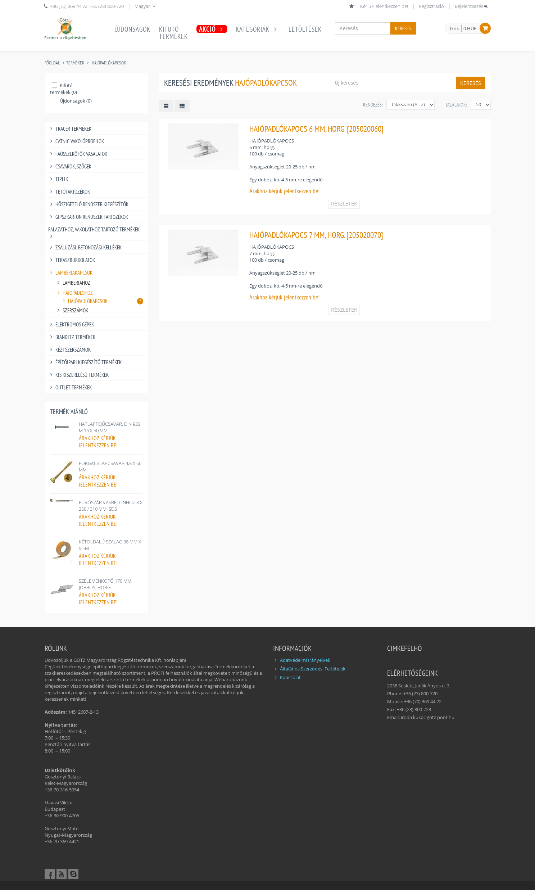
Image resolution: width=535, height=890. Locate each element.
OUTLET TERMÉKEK (70, 387)
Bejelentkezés (472, 6)
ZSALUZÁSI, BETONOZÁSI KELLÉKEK (85, 247)
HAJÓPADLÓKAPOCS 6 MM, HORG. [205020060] (316, 128)
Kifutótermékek (173, 33)
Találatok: (456, 104)
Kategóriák (258, 29)
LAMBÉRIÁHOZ (73, 282)
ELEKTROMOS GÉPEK (71, 324)
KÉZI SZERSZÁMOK (69, 349)
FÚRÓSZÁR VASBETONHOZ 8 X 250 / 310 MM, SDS (110, 505)
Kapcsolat (290, 677)
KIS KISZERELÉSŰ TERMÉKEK (78, 374)
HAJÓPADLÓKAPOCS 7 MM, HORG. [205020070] (316, 235)
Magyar (146, 6)
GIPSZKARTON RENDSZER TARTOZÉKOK (88, 216)
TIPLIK (58, 179)
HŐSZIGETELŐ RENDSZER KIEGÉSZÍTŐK (88, 204)
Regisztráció (431, 6)
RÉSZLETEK (344, 203)
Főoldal (52, 63)
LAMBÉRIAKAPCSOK (70, 272)
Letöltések (305, 29)
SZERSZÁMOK (72, 310)
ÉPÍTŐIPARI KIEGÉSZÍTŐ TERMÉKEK (85, 362)
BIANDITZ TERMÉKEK (72, 337)
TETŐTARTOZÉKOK (69, 191)
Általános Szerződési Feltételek (312, 668)
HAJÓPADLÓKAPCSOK (109, 63)
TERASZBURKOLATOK (71, 260)
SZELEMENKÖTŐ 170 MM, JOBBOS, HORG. (105, 584)
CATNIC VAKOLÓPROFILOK (76, 141)
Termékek (75, 63)
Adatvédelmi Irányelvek (305, 660)
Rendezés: (373, 104)
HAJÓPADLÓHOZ (74, 292)
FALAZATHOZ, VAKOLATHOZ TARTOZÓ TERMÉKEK (94, 229)
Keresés (403, 28)
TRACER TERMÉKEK (70, 128)
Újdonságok (132, 29)
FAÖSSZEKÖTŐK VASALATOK (78, 153)
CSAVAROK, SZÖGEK (70, 166)
